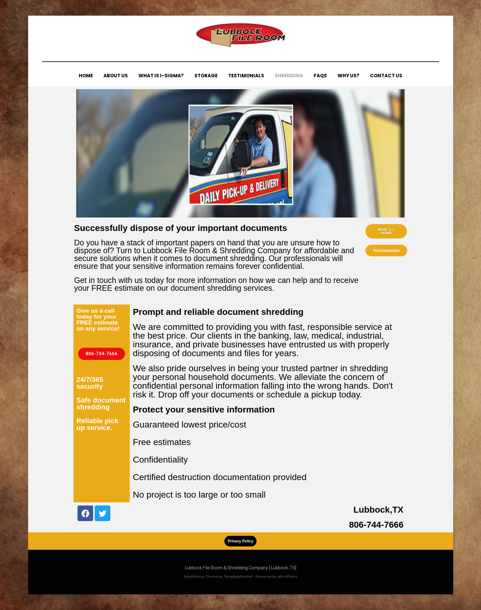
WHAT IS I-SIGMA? (161, 75)
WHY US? (348, 75)
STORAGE (206, 75)
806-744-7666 (376, 525)
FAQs (320, 75)
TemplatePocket (238, 576)
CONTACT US (386, 75)
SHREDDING (289, 75)
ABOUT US (115, 75)
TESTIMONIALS (246, 75)
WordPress (288, 576)
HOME (86, 75)
